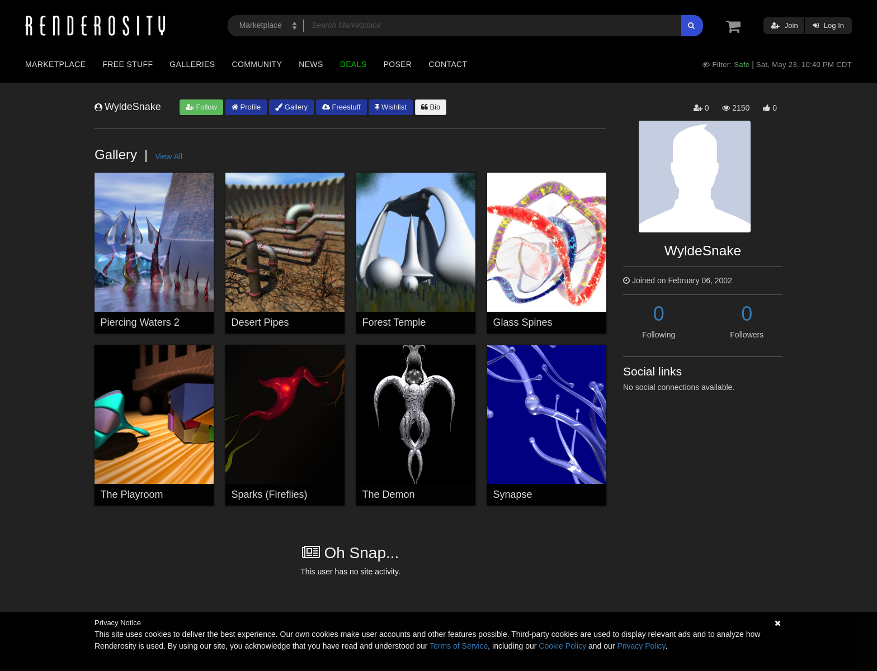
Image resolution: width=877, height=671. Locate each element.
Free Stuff (127, 64)
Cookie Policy (562, 645)
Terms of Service (459, 645)
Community (257, 64)
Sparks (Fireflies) (270, 494)
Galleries (192, 64)
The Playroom (132, 494)
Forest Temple (394, 322)
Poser (397, 64)
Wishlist (390, 107)
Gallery (291, 107)
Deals (353, 64)
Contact (447, 64)
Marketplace (55, 64)
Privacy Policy (641, 645)
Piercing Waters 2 (140, 322)
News (311, 64)
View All (168, 156)
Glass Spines (523, 322)
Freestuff (341, 107)
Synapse (512, 494)
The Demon (388, 494)
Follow (201, 107)
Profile (246, 107)
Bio (430, 107)
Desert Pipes (260, 322)
